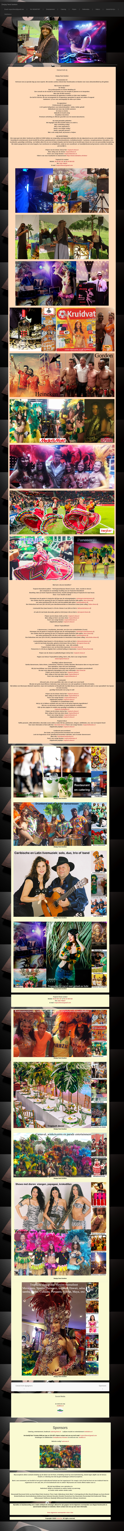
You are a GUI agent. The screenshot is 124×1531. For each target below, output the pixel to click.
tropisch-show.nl (73, 150)
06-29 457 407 (59, 161)
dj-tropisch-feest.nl (84, 612)
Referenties (85, 9)
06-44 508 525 (70, 161)
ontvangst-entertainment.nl (85, 598)
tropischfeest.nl (71, 152)
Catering (63, 9)
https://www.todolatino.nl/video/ (77, 155)
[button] (24, 1386)
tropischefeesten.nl (70, 153)
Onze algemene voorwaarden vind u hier (60, 1512)
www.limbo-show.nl (92, 637)
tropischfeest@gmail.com (64, 165)
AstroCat (59, 1518)
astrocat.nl (65, 1441)
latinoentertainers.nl (84, 608)
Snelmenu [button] (8, 14)
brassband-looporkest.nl (65, 736)
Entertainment (50, 9)
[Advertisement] (62, 1526)
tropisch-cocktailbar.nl (62, 709)
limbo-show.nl (93, 604)
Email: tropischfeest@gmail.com (14, 9)
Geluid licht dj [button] (110, 9)
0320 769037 (63, 163)
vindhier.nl (60, 1406)
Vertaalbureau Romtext (60, 1437)
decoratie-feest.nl (76, 647)
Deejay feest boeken (9, 4)
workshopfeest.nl (82, 602)
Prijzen (74, 9)
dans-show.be (88, 600)
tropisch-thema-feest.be (85, 649)
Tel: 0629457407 (35, 9)
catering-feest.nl (56, 1431)
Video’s (98, 9)
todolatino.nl (88, 1431)
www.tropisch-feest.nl (62, 659)
